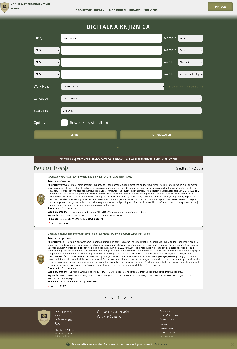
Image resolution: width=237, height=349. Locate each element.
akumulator (107, 215)
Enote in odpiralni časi (116, 312)
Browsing (121, 159)
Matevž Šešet (61, 181)
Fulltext (54, 223)
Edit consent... (163, 344)
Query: (38, 38)
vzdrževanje (66, 215)
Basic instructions (165, 159)
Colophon (165, 311)
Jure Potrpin (61, 238)
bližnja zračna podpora (90, 278)
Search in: (41, 111)
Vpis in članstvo (112, 317)
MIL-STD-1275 (93, 215)
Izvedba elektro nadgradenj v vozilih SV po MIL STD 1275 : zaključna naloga (97, 176)
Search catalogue (103, 159)
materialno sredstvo (124, 215)
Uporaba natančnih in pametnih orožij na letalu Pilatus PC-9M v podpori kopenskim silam (106, 233)
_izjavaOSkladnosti (169, 315)
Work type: (41, 86)
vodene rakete (129, 275)
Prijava (220, 7)
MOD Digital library (124, 10)
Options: (40, 123)
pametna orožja (86, 275)
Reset (118, 146)
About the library (90, 10)
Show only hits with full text (88, 123)
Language (41, 99)
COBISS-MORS (167, 328)
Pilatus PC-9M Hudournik (187, 275)
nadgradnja (79, 215)
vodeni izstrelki (145, 275)
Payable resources (140, 159)
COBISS (163, 324)
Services (151, 10)
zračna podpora (69, 278)
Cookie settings (167, 319)
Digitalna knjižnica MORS (75, 159)
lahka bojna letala (164, 275)
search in (166, 38)
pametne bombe (68, 275)
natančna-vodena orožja (108, 275)
